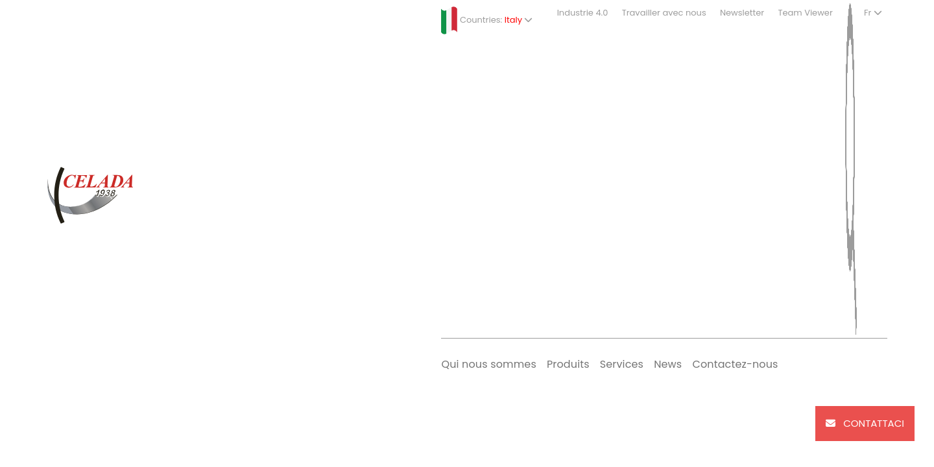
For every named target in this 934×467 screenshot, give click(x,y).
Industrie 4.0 (582, 12)
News (668, 364)
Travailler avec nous (664, 12)
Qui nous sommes (488, 364)
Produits (568, 364)
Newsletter (742, 12)
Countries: (487, 20)
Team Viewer (805, 12)
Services (621, 364)
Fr (873, 12)
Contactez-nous (735, 364)
